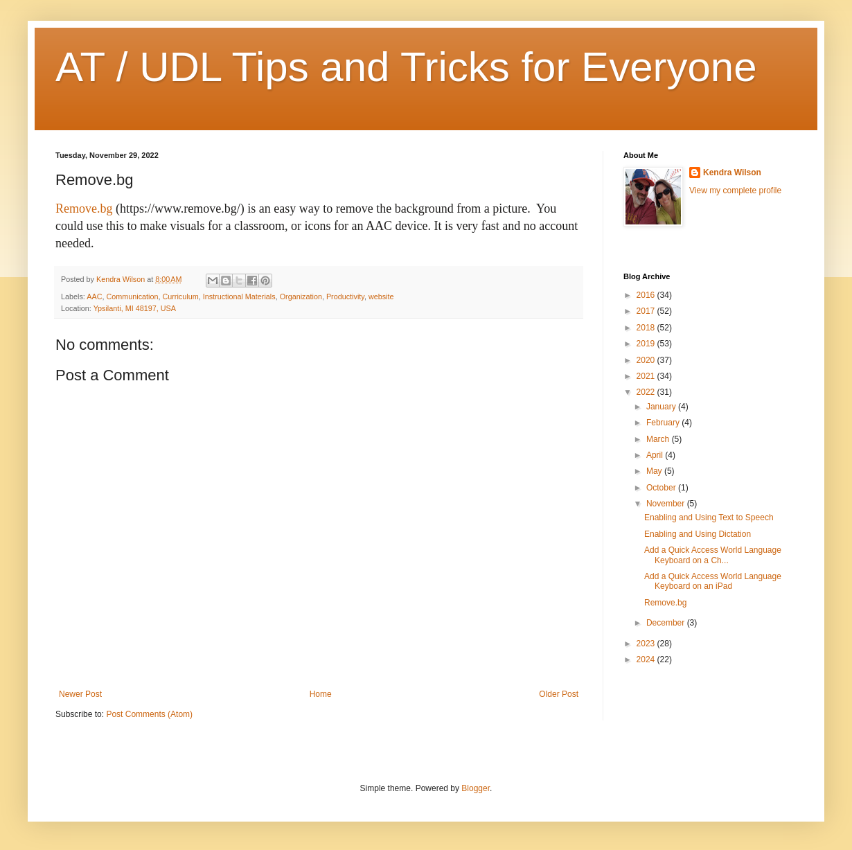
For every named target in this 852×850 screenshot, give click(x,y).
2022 (647, 392)
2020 (647, 360)
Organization (301, 296)
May (655, 471)
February (664, 422)
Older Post (558, 694)
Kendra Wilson (732, 172)
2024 (647, 659)
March (659, 439)
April (655, 455)
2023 (647, 643)
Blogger (475, 788)
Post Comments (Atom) (149, 714)
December (666, 623)
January (662, 406)
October (662, 488)
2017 (647, 311)
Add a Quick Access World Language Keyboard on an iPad (712, 581)
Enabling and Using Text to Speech (709, 517)
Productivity (345, 296)
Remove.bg (84, 208)
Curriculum (180, 296)
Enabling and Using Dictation (697, 534)
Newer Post (80, 694)
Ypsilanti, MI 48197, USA (135, 308)
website (381, 296)
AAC (94, 296)
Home (321, 694)
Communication (132, 296)
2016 (647, 295)
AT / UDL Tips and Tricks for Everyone (406, 67)
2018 (647, 328)
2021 (647, 376)
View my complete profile (735, 190)
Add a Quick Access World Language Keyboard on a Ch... (712, 555)
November (666, 503)
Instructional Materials (239, 296)
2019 (647, 343)
